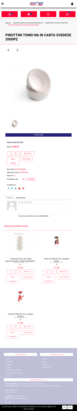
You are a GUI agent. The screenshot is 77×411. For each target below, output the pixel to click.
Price (9, 147)
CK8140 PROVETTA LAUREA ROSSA (20, 316)
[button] (8, 50)
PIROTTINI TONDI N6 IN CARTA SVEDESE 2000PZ (23, 25)
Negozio (8, 23)
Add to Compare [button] (13, 161)
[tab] (10, 198)
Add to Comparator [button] (12, 280)
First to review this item (15, 142)
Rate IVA (10, 176)
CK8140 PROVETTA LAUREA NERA (56, 260)
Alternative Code (12, 172)
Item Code (10, 169)
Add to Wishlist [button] (27, 159)
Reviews (10, 198)
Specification (21, 198)
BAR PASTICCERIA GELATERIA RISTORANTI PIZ (28, 23)
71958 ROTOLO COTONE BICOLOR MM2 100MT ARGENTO (20, 260)
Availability (30, 179)
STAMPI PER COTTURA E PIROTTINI (56, 23)
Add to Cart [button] (27, 153)
